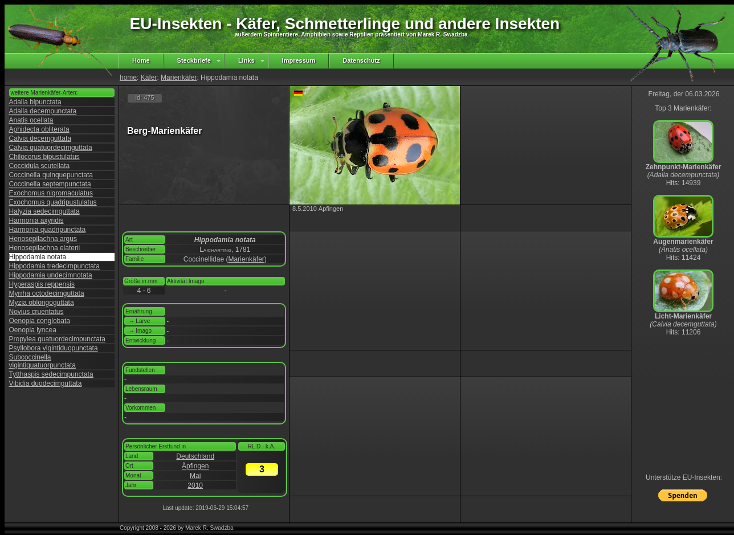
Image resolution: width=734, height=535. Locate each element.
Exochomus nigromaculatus (51, 193)
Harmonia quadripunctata (47, 230)
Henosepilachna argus (43, 239)
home (128, 77)
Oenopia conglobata (39, 321)
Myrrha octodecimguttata (46, 293)
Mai (195, 476)
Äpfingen (195, 466)
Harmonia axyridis (36, 220)
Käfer (149, 77)
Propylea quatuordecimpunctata (57, 339)
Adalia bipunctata (35, 102)
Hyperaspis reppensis (42, 284)
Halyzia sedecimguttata (44, 211)
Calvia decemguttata (40, 138)
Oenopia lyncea (32, 330)
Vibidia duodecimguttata (45, 383)
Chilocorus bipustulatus (44, 157)
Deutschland (195, 456)
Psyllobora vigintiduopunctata (53, 348)
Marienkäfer (179, 77)
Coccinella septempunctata (50, 184)
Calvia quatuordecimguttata (50, 148)
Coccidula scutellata (39, 166)
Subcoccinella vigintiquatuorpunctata (42, 361)
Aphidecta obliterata (39, 129)
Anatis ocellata (31, 120)
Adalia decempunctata (43, 111)
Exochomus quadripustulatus (53, 202)
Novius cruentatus (36, 312)
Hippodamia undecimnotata (50, 275)
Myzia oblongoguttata (41, 303)
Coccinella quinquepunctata (51, 175)
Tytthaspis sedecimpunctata (51, 374)
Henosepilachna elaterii (44, 248)
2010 (195, 485)
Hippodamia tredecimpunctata (54, 266)
